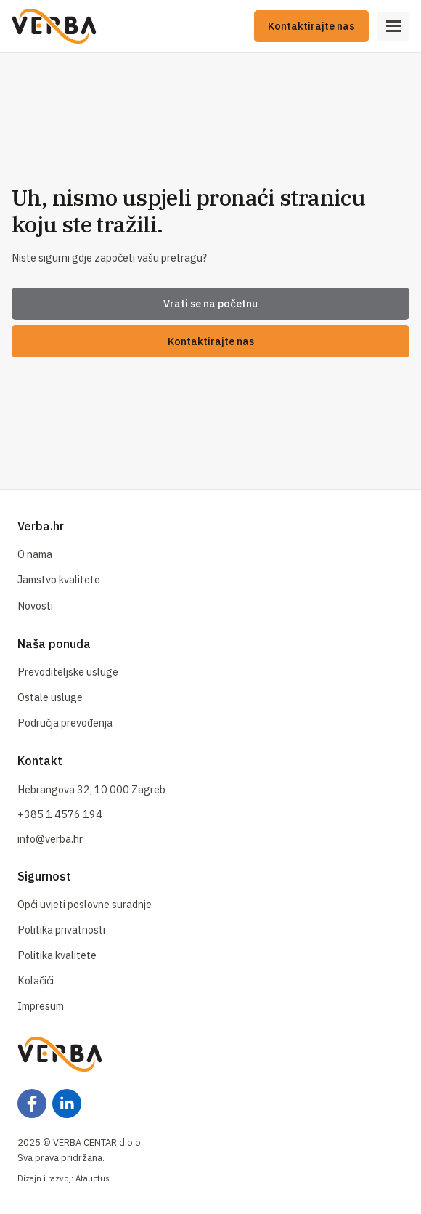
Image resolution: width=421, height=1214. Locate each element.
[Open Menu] (393, 26)
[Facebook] (31, 1103)
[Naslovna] (54, 26)
